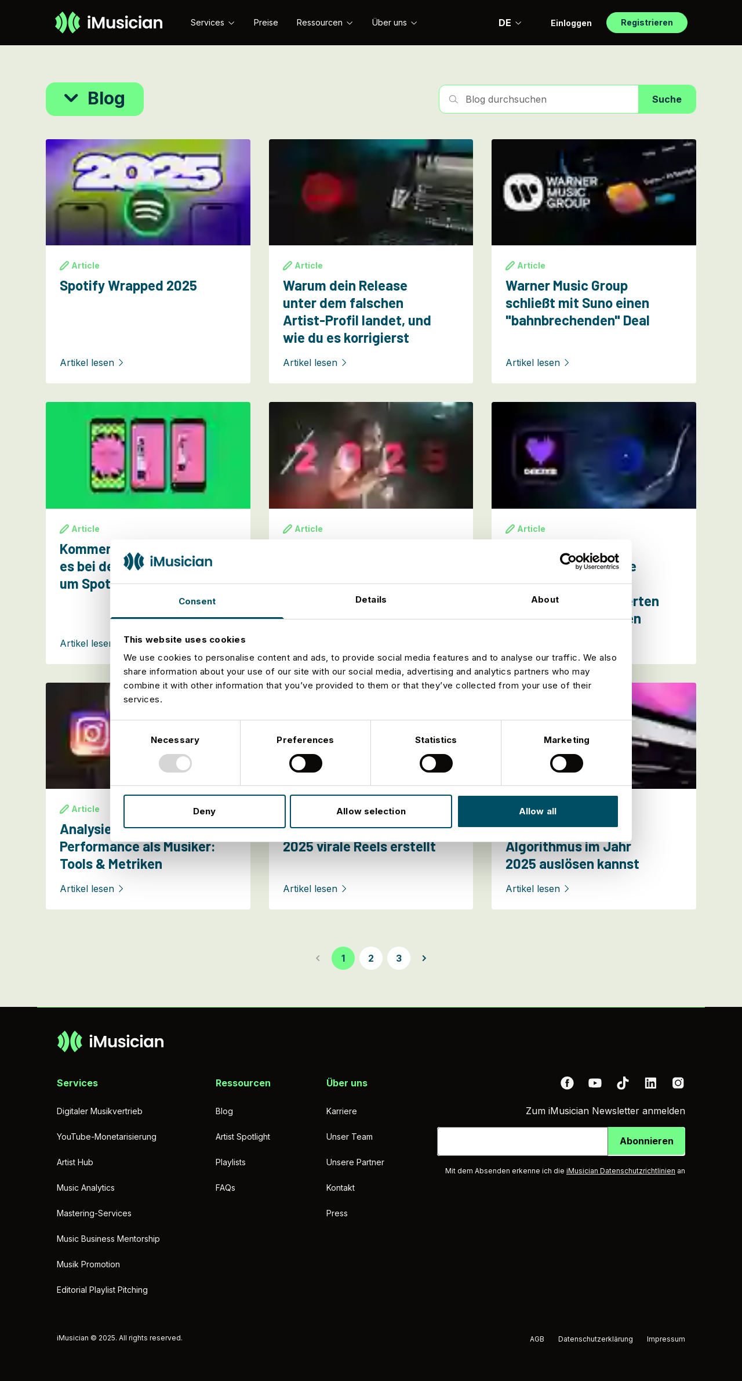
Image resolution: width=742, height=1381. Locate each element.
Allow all (537, 811)
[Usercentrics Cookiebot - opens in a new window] (568, 561)
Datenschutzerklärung (595, 1339)
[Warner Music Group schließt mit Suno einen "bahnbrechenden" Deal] (594, 261)
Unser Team (349, 1136)
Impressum (666, 1339)
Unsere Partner (355, 1162)
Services (213, 22)
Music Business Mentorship (108, 1239)
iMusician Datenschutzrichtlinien (620, 1170)
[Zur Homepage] (108, 23)
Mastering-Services (94, 1213)
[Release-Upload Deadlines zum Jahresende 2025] (371, 533)
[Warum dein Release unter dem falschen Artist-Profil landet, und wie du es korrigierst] (371, 261)
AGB (537, 1339)
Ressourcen (325, 22)
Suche (667, 99)
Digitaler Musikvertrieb (100, 1111)
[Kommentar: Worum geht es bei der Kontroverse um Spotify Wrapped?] (148, 533)
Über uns (395, 22)
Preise (266, 22)
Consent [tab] (197, 601)
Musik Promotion (88, 1264)
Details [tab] (371, 599)
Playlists (231, 1162)
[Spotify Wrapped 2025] (148, 261)
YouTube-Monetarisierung (107, 1136)
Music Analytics (86, 1187)
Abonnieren (647, 1141)
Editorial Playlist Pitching (102, 1290)
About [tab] (545, 599)
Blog (224, 1111)
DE (510, 22)
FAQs (225, 1187)
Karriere (341, 1111)
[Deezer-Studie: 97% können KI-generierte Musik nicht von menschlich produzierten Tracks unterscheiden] (594, 533)
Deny (204, 811)
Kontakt (340, 1187)
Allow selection (371, 811)
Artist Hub (75, 1162)
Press (337, 1213)
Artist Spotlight (243, 1136)
